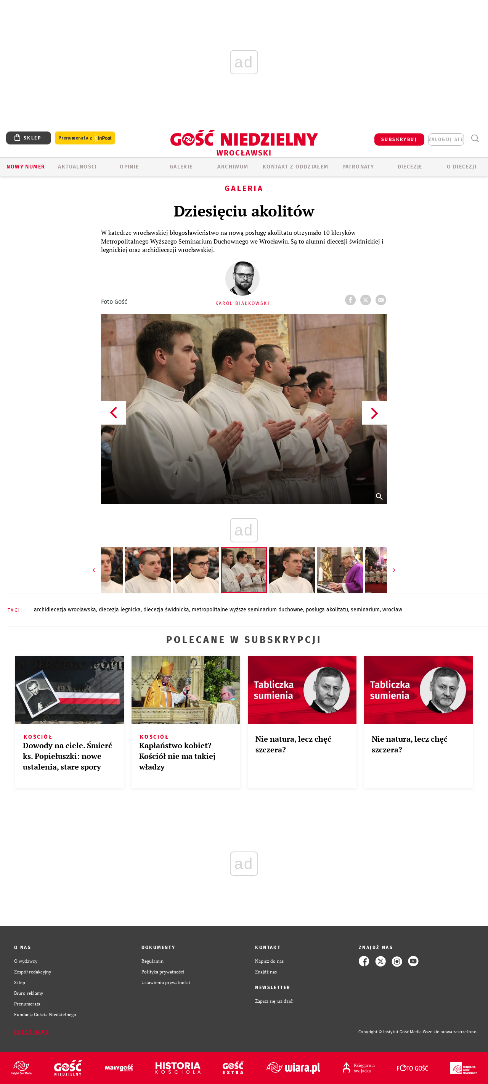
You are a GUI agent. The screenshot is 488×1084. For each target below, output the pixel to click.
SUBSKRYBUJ (399, 139)
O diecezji (462, 167)
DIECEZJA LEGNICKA (120, 609)
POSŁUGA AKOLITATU (327, 609)
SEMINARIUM (365, 609)
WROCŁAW (392, 609)
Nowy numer (25, 167)
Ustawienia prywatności (165, 982)
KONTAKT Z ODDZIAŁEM (296, 167)
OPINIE (129, 167)
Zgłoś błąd (31, 1032)
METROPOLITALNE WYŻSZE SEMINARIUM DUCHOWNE (247, 609)
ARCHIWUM (232, 167)
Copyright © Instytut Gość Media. (390, 1031)
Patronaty (358, 167)
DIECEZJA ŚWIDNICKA (166, 609)
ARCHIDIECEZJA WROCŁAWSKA (65, 609)
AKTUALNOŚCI (77, 167)
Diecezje (410, 167)
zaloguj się (446, 139)
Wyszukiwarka (475, 138)
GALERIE (181, 167)
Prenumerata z (85, 138)
